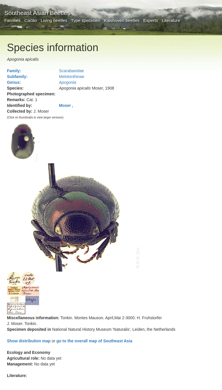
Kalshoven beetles (122, 20)
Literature (171, 20)
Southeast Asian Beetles (37, 13)
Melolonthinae (71, 76)
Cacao (30, 20)
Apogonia (67, 82)
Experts (150, 20)
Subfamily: (17, 76)
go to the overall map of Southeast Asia (94, 341)
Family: (14, 70)
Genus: (14, 82)
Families (12, 20)
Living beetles (54, 20)
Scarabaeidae (71, 70)
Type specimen (85, 20)
